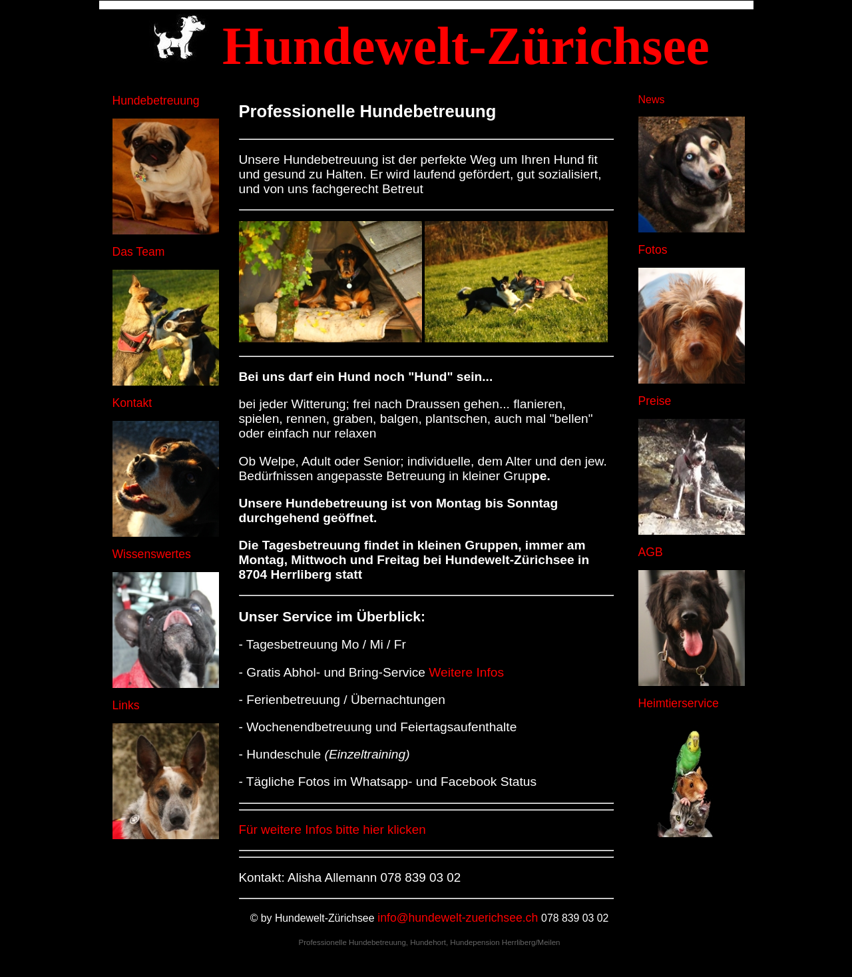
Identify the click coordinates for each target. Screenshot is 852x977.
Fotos (653, 249)
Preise (655, 401)
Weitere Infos (466, 672)
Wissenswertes (151, 554)
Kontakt (132, 403)
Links (126, 705)
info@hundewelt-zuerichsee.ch (457, 917)
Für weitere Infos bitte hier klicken (332, 829)
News (651, 99)
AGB (650, 552)
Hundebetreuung (156, 100)
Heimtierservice (678, 703)
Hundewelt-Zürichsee (325, 918)
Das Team (138, 251)
